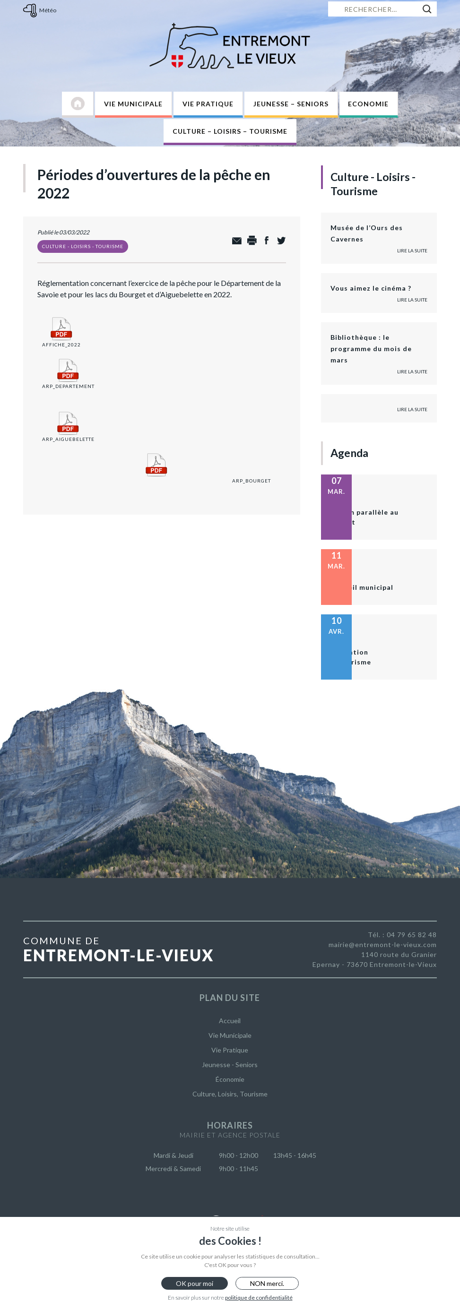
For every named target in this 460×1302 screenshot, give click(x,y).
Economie (368, 104)
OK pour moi (194, 1283)
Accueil (230, 1021)
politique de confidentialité (259, 1297)
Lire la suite (412, 250)
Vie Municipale (133, 104)
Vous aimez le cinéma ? (370, 288)
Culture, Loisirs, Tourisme (230, 1094)
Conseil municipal (361, 587)
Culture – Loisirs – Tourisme (230, 131)
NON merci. (267, 1283)
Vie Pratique (208, 104)
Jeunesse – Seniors (291, 104)
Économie (230, 1079)
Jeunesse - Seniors (230, 1065)
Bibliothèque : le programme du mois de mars (371, 348)
